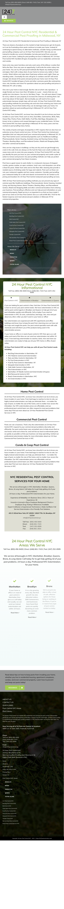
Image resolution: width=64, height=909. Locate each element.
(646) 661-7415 (35, 524)
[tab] (11, 299)
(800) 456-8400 (35, 522)
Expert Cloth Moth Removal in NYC (15, 757)
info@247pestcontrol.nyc (13, 4)
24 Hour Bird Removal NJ (11, 753)
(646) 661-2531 (35, 529)
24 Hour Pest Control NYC (12, 750)
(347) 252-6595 (35, 526)
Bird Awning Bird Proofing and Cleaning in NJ (19, 755)
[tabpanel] (32, 343)
